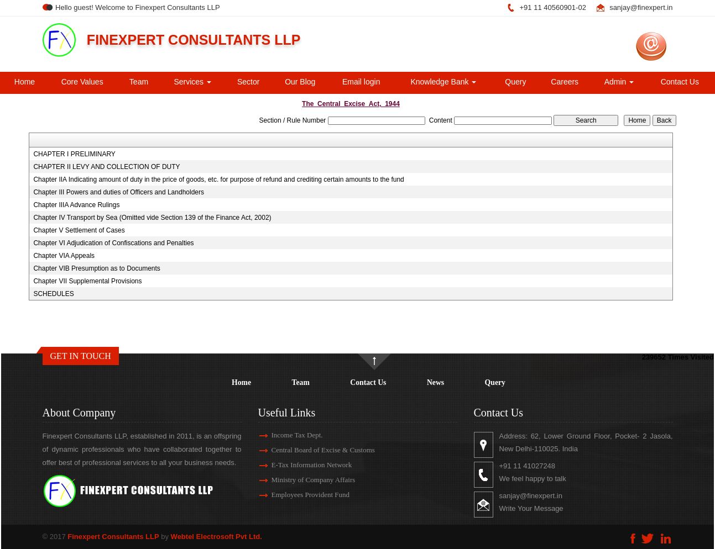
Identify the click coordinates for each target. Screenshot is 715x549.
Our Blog (300, 81)
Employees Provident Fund (301, 494)
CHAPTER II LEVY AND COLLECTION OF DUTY (106, 167)
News (435, 382)
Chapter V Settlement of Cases (78, 230)
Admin (619, 81)
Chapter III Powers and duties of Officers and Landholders (118, 192)
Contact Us (680, 81)
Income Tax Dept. (287, 435)
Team (138, 81)
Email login (361, 81)
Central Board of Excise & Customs (313, 450)
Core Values (82, 81)
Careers (564, 81)
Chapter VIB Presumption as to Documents (96, 268)
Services (192, 81)
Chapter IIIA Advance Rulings (76, 205)
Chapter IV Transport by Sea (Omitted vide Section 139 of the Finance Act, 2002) (152, 217)
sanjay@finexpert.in (640, 7)
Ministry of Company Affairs (304, 480)
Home (24, 81)
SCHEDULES (53, 294)
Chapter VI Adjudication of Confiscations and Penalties (113, 243)
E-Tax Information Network (302, 465)
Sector (248, 81)
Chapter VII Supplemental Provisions (87, 281)
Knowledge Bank (443, 81)
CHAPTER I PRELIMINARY (74, 154)
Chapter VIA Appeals (64, 256)
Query (515, 81)
